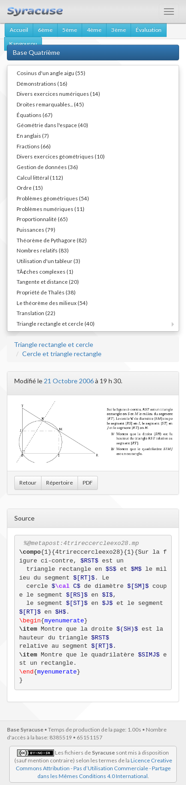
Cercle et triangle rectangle (62, 353)
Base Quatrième (36, 52)
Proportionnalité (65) (42, 219)
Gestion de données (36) (47, 167)
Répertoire (59, 482)
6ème (45, 29)
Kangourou (23, 43)
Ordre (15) (30, 187)
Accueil (19, 29)
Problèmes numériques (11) (50, 208)
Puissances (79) (36, 229)
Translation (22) (36, 313)
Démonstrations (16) (42, 83)
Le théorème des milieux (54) (52, 302)
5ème (69, 29)
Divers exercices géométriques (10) (61, 156)
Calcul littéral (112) (40, 177)
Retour (27, 482)
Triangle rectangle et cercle (53, 344)
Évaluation (149, 29)
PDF (88, 482)
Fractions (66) (34, 146)
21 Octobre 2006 (69, 381)
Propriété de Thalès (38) (46, 292)
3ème (118, 29)
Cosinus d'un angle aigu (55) (51, 73)
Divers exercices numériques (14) (58, 93)
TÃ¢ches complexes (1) (45, 271)
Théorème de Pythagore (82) (52, 240)
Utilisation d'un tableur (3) (48, 261)
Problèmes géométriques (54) (53, 198)
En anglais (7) (33, 135)
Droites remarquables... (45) (50, 104)
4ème (94, 29)
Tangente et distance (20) (48, 281)
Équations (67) (35, 114)
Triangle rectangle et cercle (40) (56, 323)
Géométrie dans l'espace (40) (52, 125)
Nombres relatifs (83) (43, 250)
